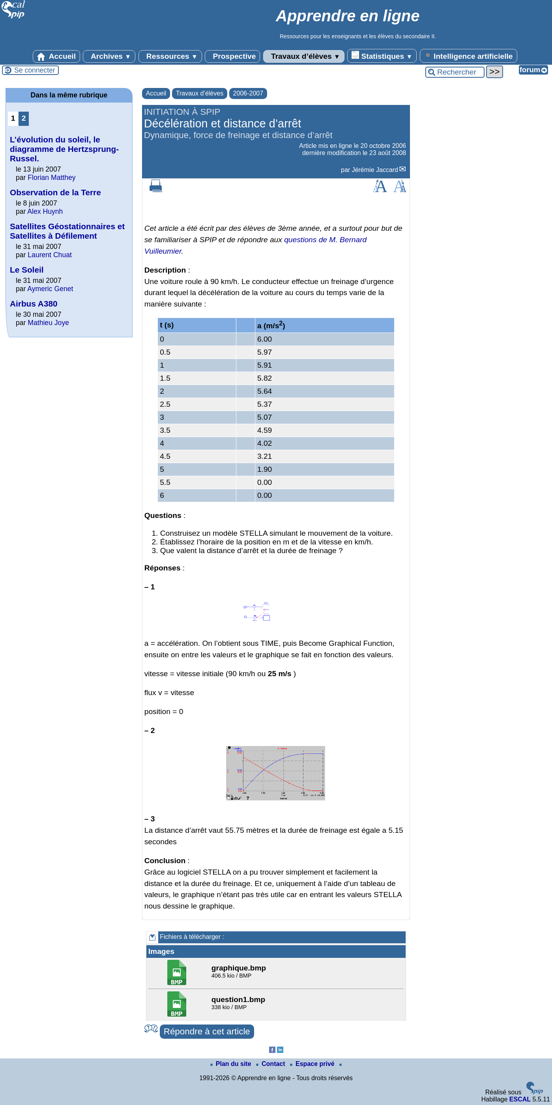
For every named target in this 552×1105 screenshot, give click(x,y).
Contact (271, 1063)
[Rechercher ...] (455, 72)
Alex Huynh (45, 211)
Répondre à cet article (207, 1031)
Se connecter (34, 70)
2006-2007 (248, 93)
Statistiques (382, 55)
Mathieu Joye (48, 323)
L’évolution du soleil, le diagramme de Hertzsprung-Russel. (64, 149)
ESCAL (520, 1099)
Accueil (56, 56)
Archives (109, 56)
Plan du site (231, 1063)
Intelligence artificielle (468, 55)
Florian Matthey (51, 177)
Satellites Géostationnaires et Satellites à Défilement (67, 231)
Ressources (170, 56)
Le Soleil (27, 269)
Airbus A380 (34, 303)
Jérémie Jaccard (375, 169)
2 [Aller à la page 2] (24, 118)
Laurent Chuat (50, 255)
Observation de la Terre (55, 192)
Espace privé (313, 1063)
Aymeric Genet (50, 289)
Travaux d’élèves (304, 56)
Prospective (232, 56)
